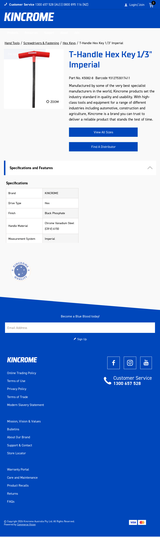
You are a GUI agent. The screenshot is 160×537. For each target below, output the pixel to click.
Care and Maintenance (22, 478)
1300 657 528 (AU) (48, 4)
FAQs (10, 502)
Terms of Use (16, 381)
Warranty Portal (18, 470)
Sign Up (82, 340)
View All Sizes (103, 132)
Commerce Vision (26, 525)
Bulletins (13, 430)
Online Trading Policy (21, 373)
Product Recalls (18, 486)
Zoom (54, 102)
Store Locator (16, 454)
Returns (12, 494)
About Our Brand (18, 438)
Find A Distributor (103, 147)
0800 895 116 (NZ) (75, 4)
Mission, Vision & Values (24, 421)
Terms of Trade (17, 397)
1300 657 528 (127, 383)
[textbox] (129, 20)
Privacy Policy (16, 389)
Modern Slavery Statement (25, 405)
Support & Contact (19, 445)
